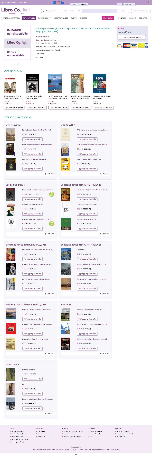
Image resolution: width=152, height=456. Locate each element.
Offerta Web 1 (68, 125)
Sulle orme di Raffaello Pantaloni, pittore (92, 144)
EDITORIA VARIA (29, 18)
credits (76, 454)
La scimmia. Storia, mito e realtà (34, 159)
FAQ (91, 436)
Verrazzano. (81, 250)
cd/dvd (74, 18)
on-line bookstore (18, 431)
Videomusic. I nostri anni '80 (32, 204)
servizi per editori (18, 442)
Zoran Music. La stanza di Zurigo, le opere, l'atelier (95, 279)
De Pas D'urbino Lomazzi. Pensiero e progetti (39, 279)
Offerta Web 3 (13, 364)
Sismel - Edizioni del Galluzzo (46, 40)
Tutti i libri (50, 174)
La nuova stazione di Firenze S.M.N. (35, 339)
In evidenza (66, 304)
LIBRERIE (132, 18)
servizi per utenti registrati (73, 431)
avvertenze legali (123, 431)
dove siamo (42, 434)
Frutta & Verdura (28, 369)
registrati (83, 4)
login (74, 4)
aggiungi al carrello (14, 107)
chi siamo (41, 431)
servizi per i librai (17, 436)
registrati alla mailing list (72, 436)
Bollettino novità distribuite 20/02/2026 (26, 244)
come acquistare (96, 431)
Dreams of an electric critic (87, 204)
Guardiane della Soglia (34, 96)
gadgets (83, 18)
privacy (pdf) (121, 436)
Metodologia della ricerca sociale (89, 159)
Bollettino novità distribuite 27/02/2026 (81, 184)
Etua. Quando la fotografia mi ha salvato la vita (39, 219)
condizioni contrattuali (125, 434)
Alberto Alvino (42, 37)
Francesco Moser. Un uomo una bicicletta (37, 190)
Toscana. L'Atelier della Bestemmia (89, 310)
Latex (24, 384)
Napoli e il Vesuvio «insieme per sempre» (37, 324)
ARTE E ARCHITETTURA (11, 18)
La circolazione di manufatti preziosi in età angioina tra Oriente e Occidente (50, 250)
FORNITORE (122, 18)
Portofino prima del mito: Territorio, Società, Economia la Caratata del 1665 (50, 310)
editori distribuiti (17, 434)
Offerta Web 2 (13, 125)
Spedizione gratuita (15, 184)
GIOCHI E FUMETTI (44, 18)
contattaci (41, 436)
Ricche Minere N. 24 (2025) (86, 219)
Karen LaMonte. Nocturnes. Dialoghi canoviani (94, 264)
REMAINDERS (107, 18)
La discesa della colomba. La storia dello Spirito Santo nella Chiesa (46, 144)
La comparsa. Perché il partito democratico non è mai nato (43, 399)
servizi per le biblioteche (20, 439)
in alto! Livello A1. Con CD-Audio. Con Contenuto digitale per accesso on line (105, 324)
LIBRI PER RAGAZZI (61, 18)
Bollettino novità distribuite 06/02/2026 (26, 304)
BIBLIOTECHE (143, 18)
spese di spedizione (97, 434)
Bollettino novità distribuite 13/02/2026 (81, 244)
